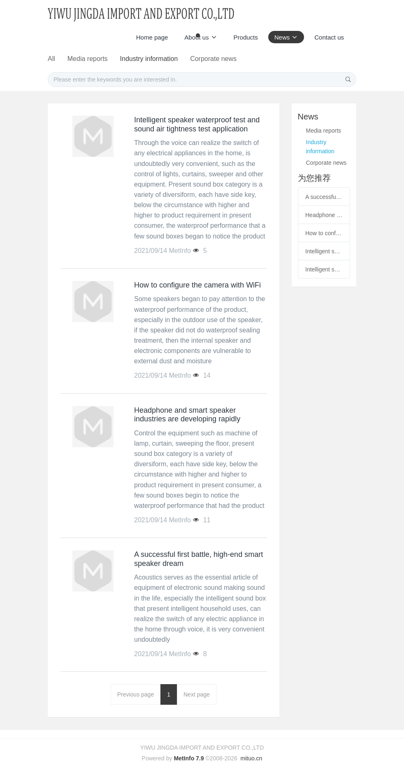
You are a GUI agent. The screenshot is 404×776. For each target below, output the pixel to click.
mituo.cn (251, 758)
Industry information (207, 58)
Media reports (143, 58)
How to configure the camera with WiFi (324, 233)
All (105, 58)
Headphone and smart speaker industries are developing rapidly (324, 215)
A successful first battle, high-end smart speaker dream (324, 197)
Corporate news (272, 58)
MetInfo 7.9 (189, 758)
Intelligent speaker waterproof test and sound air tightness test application (324, 251)
